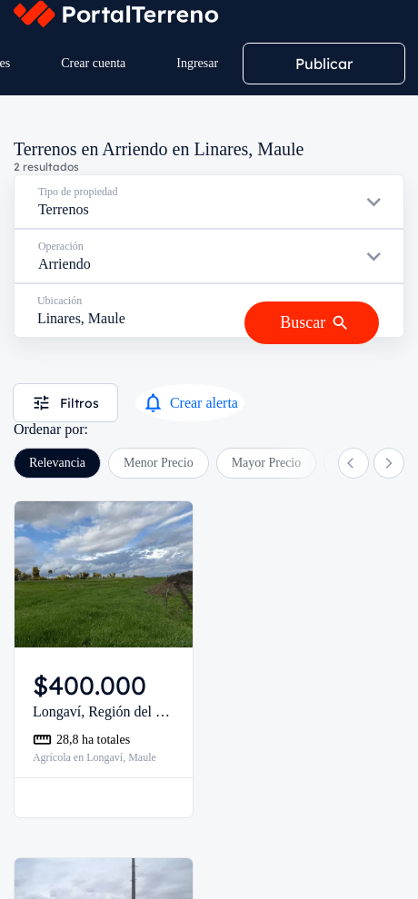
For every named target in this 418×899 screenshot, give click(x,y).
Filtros (65, 402)
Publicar (324, 63)
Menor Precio (159, 462)
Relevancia (57, 462)
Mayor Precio (267, 462)
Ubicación (59, 300)
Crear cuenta (93, 63)
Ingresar (197, 63)
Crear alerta (190, 402)
